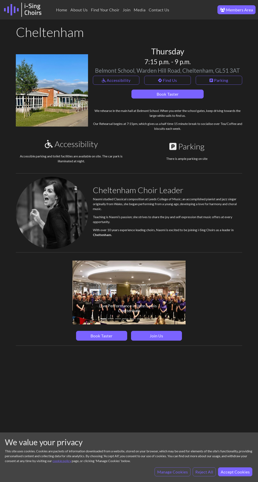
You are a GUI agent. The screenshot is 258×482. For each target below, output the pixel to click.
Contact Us (159, 9)
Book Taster (168, 94)
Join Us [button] (156, 335)
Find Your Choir (105, 9)
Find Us (167, 80)
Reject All (204, 471)
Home (61, 9)
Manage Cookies (172, 471)
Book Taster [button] (101, 335)
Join (126, 9)
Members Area (236, 9)
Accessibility (116, 80)
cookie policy (62, 461)
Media (139, 9)
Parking (219, 80)
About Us (79, 9)
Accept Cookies (235, 471)
